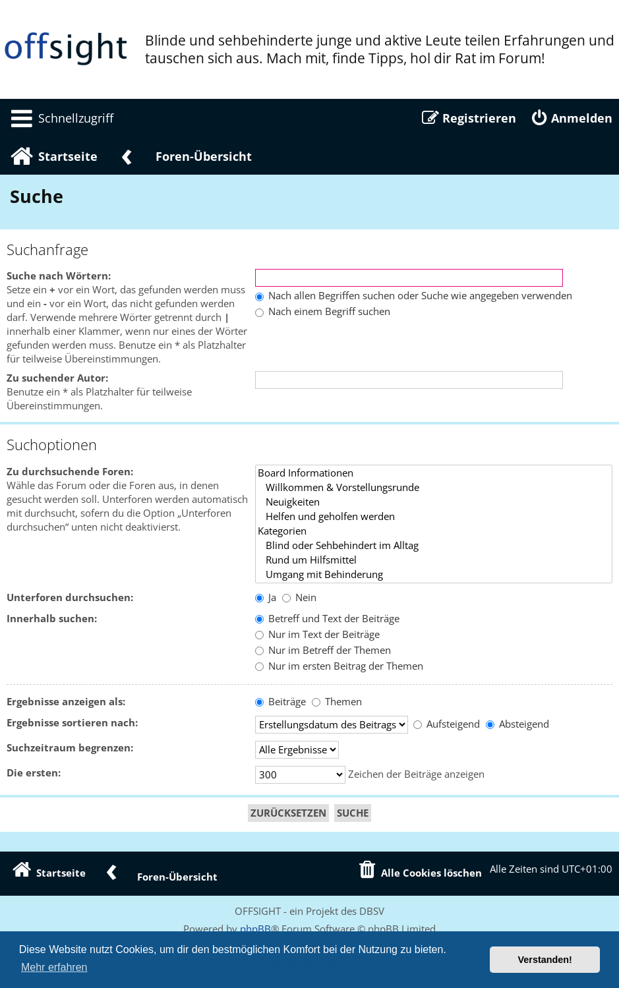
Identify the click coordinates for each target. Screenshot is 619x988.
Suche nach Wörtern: (59, 276)
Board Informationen (433, 473)
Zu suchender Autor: (57, 378)
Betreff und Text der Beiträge (327, 618)
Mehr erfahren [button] (54, 967)
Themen (337, 702)
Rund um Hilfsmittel (433, 560)
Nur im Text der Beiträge (317, 634)
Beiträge (280, 702)
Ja (265, 597)
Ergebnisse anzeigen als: (66, 702)
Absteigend (517, 724)
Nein (299, 597)
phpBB (255, 928)
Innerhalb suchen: (52, 618)
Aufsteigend (446, 724)
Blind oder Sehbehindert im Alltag (433, 545)
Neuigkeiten (433, 502)
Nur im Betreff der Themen (323, 650)
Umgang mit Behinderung (433, 574)
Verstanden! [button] (545, 959)
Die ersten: (34, 773)
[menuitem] (60, 118)
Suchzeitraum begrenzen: (70, 748)
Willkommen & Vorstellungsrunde (433, 487)
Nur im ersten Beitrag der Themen (339, 666)
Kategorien (433, 531)
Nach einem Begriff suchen (322, 311)
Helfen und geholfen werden (433, 516)
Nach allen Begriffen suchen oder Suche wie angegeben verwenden (413, 296)
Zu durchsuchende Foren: (70, 472)
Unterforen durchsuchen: (70, 597)
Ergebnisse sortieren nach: (72, 723)
